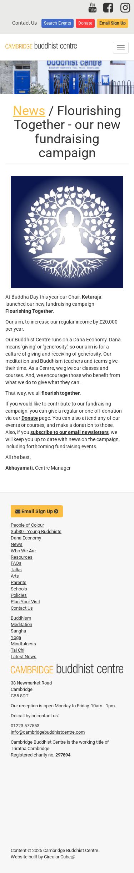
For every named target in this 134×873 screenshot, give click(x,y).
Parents (18, 582)
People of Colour (27, 525)
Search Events (57, 23)
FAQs (16, 563)
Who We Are (23, 550)
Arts (15, 576)
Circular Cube (59, 856)
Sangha (18, 631)
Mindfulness (23, 643)
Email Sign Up (112, 23)
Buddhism (21, 618)
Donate (85, 23)
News (29, 110)
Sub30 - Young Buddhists (36, 531)
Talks (16, 569)
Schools (19, 589)
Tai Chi (17, 650)
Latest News (23, 656)
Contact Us (24, 23)
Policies (19, 595)
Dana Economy (26, 538)
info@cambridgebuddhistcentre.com (48, 732)
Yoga (16, 637)
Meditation (21, 624)
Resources (22, 557)
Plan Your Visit (25, 601)
